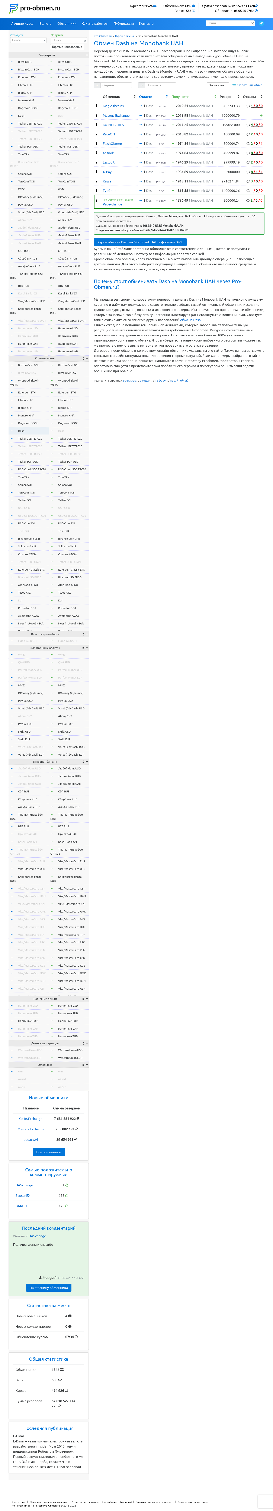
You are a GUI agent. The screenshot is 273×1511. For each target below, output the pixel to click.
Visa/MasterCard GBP (31, 888)
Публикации (124, 23)
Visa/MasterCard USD (31, 301)
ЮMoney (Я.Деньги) (30, 196)
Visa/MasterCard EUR (31, 861)
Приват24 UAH (27, 833)
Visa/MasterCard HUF (31, 927)
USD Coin (24, 507)
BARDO (21, 1206)
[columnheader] (97, 96)
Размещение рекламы (85, 1502)
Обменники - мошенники (193, 1502)
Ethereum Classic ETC (31, 569)
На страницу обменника (49, 1288)
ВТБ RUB (23, 285)
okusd (22, 1079)
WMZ (21, 189)
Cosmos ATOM (27, 554)
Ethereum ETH (27, 77)
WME (21, 654)
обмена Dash (190, 320)
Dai (20, 600)
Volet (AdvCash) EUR (31, 754)
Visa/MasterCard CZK (31, 957)
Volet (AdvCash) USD (31, 212)
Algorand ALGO (28, 584)
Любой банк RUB (29, 235)
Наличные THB (28, 1036)
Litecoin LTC (25, 84)
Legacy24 (31, 1139)
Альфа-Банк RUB (29, 266)
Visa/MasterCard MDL (32, 919)
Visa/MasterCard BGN (31, 980)
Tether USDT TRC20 (30, 131)
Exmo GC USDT (27, 640)
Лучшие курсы (22, 23)
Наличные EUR (28, 343)
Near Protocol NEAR (31, 623)
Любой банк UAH (29, 243)
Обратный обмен (250, 85)
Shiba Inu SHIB (27, 546)
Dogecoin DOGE (28, 107)
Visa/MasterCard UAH (32, 320)
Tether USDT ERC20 (30, 123)
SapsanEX (23, 1195)
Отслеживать (218, 85)
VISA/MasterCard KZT (31, 903)
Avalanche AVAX (28, 615)
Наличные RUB (28, 335)
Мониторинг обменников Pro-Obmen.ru (36, 1505)
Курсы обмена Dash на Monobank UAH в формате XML (140, 242)
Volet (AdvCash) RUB (31, 746)
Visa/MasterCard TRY (31, 934)
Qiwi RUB (24, 662)
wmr (21, 1071)
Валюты (45, 23)
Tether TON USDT (29, 146)
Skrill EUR (24, 739)
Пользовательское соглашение (49, 1502)
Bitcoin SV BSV (27, 372)
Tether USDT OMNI (29, 561)
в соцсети (146, 380)
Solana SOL (25, 173)
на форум (161, 380)
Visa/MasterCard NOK (32, 973)
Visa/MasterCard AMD (32, 911)
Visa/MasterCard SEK (31, 942)
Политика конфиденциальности (155, 1502)
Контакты (146, 23)
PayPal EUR (25, 723)
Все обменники (48, 1152)
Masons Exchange (30, 1129)
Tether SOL (25, 500)
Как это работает (95, 23)
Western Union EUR (30, 1057)
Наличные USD (28, 328)
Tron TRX (23, 154)
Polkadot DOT (27, 608)
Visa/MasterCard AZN (31, 988)
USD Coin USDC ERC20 (32, 469)
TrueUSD (23, 530)
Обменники (67, 23)
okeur (21, 1086)
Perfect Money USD (30, 669)
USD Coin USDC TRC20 (32, 515)
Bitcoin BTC (25, 61)
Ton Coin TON (26, 181)
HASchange (24, 1185)
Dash (21, 115)
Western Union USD (30, 1050)
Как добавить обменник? (117, 1502)
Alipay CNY (25, 219)
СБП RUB (23, 250)
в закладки (130, 380)
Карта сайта (19, 1502)
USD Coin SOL (26, 523)
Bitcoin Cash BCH (28, 69)
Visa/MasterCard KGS (31, 965)
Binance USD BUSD (29, 577)
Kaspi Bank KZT (27, 293)
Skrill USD (24, 731)
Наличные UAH (28, 351)
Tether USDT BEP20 (30, 138)
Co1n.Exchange (30, 1119)
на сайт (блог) (179, 380)
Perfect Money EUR (30, 677)
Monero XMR (26, 100)
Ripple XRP (25, 92)
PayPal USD (25, 204)
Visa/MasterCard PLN (31, 950)
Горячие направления (67, 47)
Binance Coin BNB (29, 538)
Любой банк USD (29, 227)
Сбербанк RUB (27, 258)
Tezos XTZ (24, 592)
